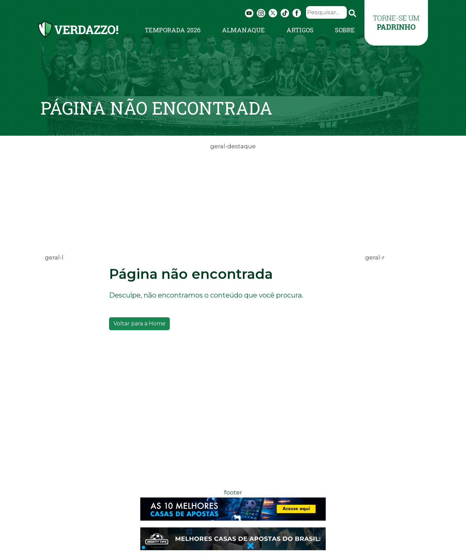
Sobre (345, 30)
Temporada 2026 (172, 30)
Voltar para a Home (139, 323)
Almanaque (243, 30)
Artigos (299, 30)
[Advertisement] (233, 199)
